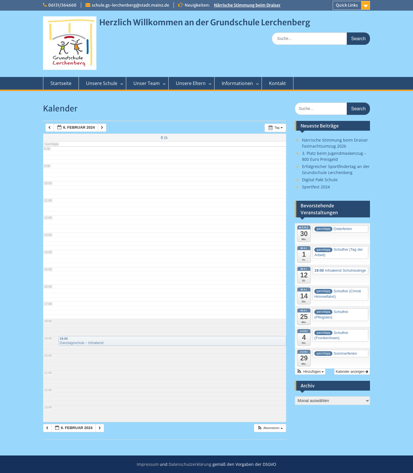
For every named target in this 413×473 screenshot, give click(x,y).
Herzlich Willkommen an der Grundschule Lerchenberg (204, 22)
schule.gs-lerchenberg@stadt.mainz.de (130, 5)
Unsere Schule (101, 83)
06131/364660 (62, 5)
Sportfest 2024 (316, 187)
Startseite (60, 83)
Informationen (237, 83)
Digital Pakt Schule (320, 179)
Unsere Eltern (191, 83)
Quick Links (347, 5)
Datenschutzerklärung (190, 464)
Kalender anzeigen (352, 372)
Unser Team (146, 83)
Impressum (148, 464)
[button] (270, 428)
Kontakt (277, 83)
